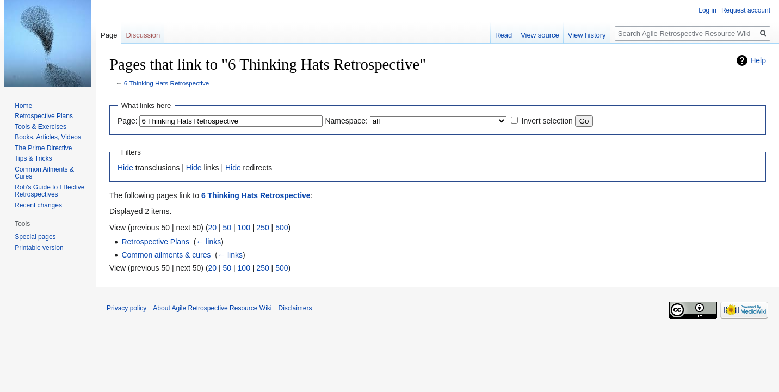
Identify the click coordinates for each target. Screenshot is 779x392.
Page (109, 35)
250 (262, 227)
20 (212, 227)
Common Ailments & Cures (44, 173)
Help (758, 60)
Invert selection (547, 121)
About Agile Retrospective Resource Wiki (212, 308)
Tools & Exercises (40, 127)
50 (227, 227)
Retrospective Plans (155, 241)
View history (587, 35)
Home (23, 105)
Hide (125, 167)
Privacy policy (126, 308)
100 (244, 227)
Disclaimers (295, 308)
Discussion (143, 35)
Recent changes (38, 205)
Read (503, 35)
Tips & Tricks (33, 158)
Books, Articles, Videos (48, 137)
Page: (128, 121)
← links (208, 241)
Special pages (35, 237)
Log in (707, 10)
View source (540, 35)
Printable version (39, 248)
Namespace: (346, 121)
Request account (745, 10)
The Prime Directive (43, 148)
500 (281, 227)
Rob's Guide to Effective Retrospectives (49, 191)
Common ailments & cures (166, 254)
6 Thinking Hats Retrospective (166, 83)
